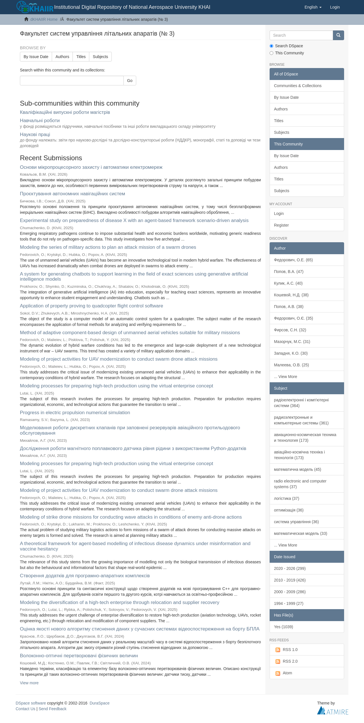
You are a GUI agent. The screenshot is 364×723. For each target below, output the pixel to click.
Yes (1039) (283, 627)
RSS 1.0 (286, 649)
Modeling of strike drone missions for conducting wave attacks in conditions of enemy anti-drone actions (131, 517)
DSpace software (31, 703)
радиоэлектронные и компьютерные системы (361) (301, 420)
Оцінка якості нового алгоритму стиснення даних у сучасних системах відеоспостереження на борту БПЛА (140, 629)
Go (130, 80)
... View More (285, 376)
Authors (62, 56)
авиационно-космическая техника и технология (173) (305, 437)
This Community (287, 53)
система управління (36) (296, 521)
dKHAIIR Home (44, 19)
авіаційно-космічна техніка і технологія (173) (299, 455)
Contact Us (25, 708)
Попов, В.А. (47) (289, 271)
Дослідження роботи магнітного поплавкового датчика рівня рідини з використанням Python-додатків (133, 448)
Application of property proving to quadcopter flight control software (91, 306)
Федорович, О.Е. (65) (293, 260)
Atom (283, 673)
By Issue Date (36, 56)
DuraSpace (99, 703)
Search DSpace (286, 46)
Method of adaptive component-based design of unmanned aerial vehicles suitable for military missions (130, 332)
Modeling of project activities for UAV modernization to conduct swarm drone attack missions (119, 359)
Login (279, 213)
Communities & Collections (298, 85)
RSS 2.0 (286, 661)
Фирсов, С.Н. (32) (290, 330)
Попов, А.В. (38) (289, 306)
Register (281, 225)
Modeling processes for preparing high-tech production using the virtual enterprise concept (116, 386)
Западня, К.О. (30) (291, 353)
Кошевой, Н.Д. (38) (291, 295)
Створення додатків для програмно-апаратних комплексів (85, 575)
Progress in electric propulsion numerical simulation (75, 412)
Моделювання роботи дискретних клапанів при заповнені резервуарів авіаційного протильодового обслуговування (130, 430)
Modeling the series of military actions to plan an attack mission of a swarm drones (108, 247)
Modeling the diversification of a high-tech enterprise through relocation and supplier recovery (119, 602)
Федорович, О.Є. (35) (293, 318)
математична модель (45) (297, 469)
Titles (81, 56)
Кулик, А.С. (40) (288, 283)
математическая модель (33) (300, 533)
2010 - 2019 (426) (290, 580)
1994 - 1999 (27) (289, 603)
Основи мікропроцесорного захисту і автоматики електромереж (91, 167)
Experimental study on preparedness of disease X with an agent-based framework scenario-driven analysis (134, 220)
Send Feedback (53, 708)
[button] (313, 7)
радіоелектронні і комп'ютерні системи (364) (301, 403)
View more (29, 683)
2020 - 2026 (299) (290, 568)
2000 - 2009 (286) (290, 592)
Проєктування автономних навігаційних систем (72, 193)
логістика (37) (286, 498)
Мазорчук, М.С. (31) (292, 341)
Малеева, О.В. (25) (291, 365)
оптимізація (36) (289, 510)
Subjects (100, 56)
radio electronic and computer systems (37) (300, 484)
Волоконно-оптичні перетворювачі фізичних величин (79, 655)
